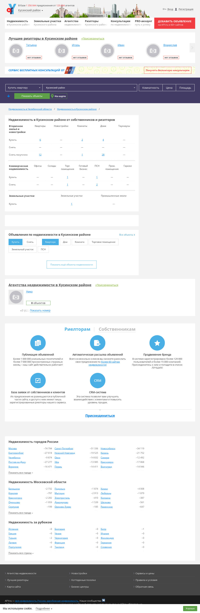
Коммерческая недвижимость (18, 167)
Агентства (73, 22)
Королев (13, 493)
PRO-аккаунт (143, 22)
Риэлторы (96, 22)
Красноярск (107, 462)
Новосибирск (108, 448)
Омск (57, 457)
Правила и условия (146, 580)
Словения (106, 547)
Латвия (13, 542)
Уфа (57, 462)
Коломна (105, 497)
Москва (13, 448)
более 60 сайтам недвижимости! (104, 363)
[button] (192, 47)
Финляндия (107, 538)
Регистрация (186, 9)
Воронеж (13, 466)
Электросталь (62, 497)
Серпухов (14, 506)
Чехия (58, 533)
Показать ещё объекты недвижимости (71, 264)
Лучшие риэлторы (17, 580)
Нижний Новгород (65, 453)
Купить (14, 241)
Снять (28, 241)
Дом (63, 241)
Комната (78, 241)
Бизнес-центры (80, 586)
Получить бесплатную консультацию (168, 70)
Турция (13, 538)
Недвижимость (18, 22)
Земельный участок (21, 248)
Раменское (107, 506)
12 (40, 154)
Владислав (170, 45)
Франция (60, 542)
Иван (121, 45)
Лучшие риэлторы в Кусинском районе (43, 38)
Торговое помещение (102, 241)
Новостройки (79, 573)
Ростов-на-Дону (17, 462)
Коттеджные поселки (83, 580)
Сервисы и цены (145, 573)
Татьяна (31, 45)
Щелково (106, 502)
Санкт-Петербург (64, 448)
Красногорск (15, 497)
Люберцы (106, 493)
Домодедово (61, 502)
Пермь (58, 466)
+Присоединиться (92, 38)
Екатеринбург (16, 453)
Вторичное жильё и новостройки (17, 129)
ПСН (42, 248)
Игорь (76, 45)
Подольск (60, 488)
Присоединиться (100, 415)
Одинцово (14, 502)
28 (103, 154)
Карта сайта (14, 586)
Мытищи (59, 493)
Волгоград (106, 466)
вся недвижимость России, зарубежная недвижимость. (47, 600)
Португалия (15, 547)
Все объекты (127, 234)
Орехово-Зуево (63, 506)
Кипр (103, 529)
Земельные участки (47, 22)
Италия (105, 533)
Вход (170, 9)
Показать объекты (32, 96)
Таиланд (59, 547)
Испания (13, 529)
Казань (105, 453)
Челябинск (14, 457)
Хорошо (190, 608)
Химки (104, 488)
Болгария (60, 529)
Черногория (61, 538)
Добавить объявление (174, 22)
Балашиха (14, 488)
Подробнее (43, 608)
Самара (105, 457)
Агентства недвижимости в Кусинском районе (50, 285)
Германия (106, 542)
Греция (12, 533)
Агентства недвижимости (21, 573)
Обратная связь (145, 586)
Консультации (121, 22)
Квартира (49, 241)
